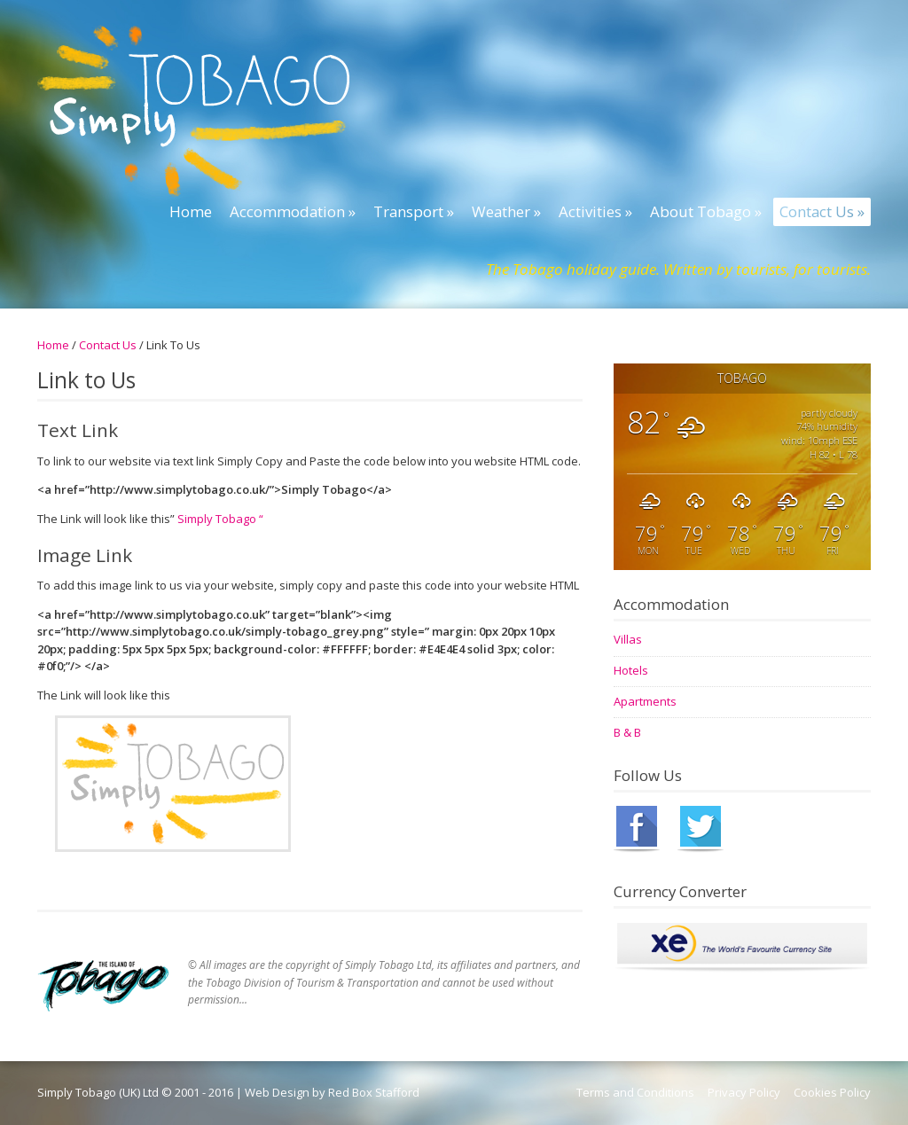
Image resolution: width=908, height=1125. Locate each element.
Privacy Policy (744, 1092)
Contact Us (108, 345)
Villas (628, 639)
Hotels (631, 670)
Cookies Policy (832, 1092)
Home (53, 345)
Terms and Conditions (635, 1092)
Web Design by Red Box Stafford (332, 1092)
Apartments (645, 701)
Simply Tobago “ (219, 519)
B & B (627, 732)
